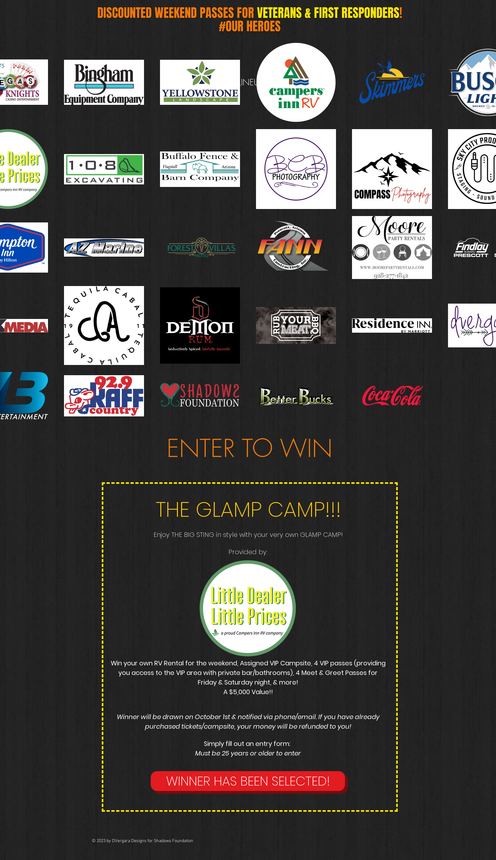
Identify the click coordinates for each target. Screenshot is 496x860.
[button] (248, 781)
